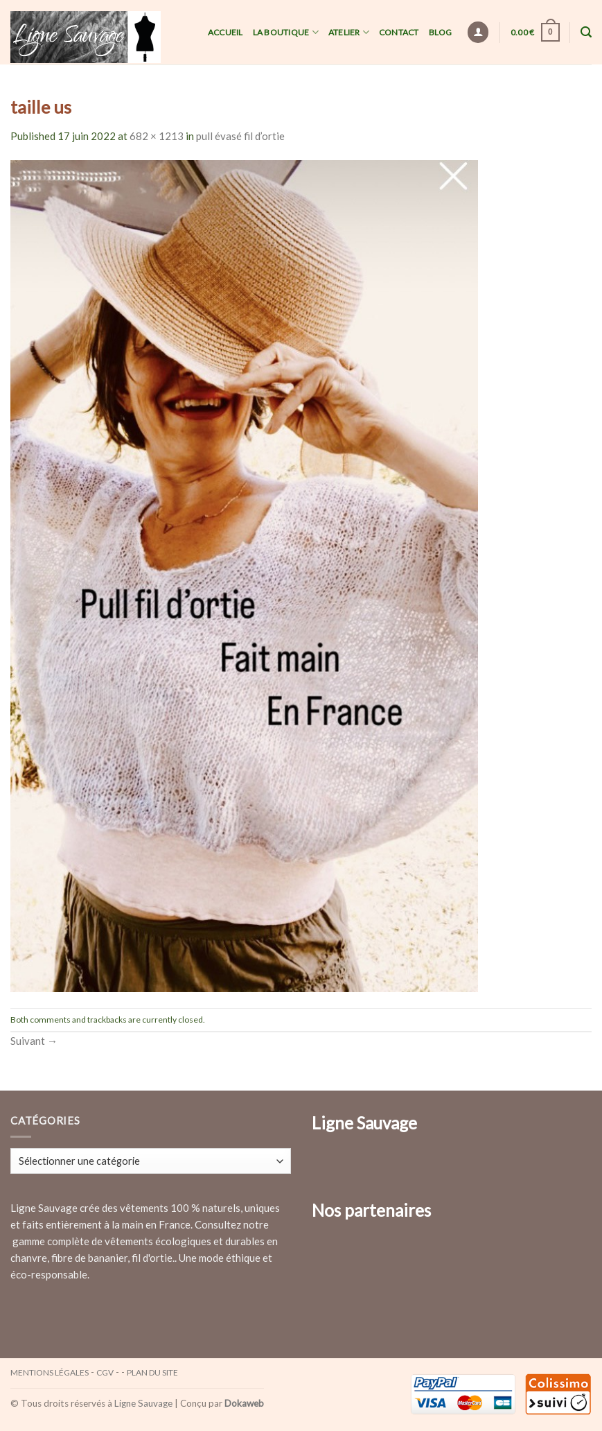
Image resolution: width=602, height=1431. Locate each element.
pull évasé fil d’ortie (240, 136)
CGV (105, 1372)
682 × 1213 (157, 136)
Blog (440, 32)
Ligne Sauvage (143, 1403)
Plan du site (152, 1372)
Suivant (33, 1040)
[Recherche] (586, 32)
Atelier (348, 32)
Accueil (225, 32)
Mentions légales (49, 1372)
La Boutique (286, 32)
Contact (399, 32)
